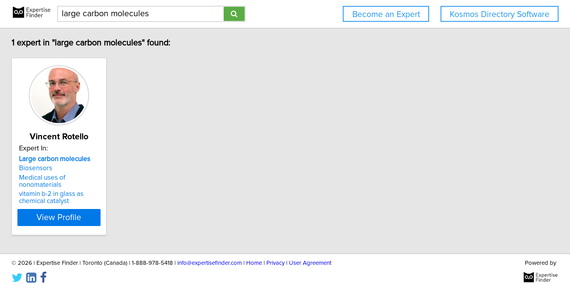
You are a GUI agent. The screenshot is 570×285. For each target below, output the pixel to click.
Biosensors (71, 168)
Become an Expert (386, 14)
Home (254, 256)
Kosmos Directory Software (499, 14)
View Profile (105, 210)
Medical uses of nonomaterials (100, 177)
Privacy (275, 256)
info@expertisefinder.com (209, 256)
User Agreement (310, 256)
